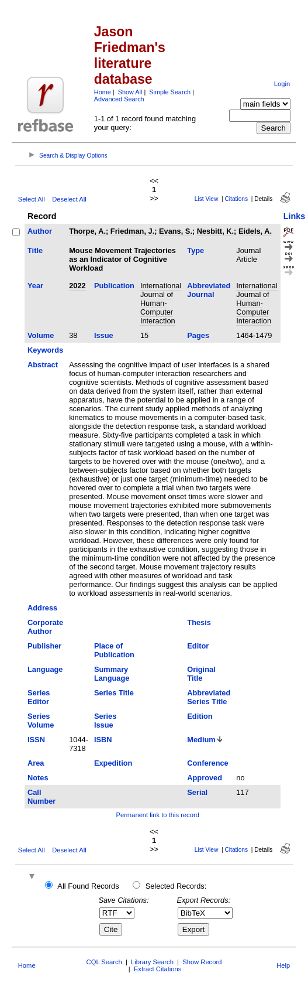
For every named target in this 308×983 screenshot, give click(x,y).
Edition (199, 716)
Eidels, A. (255, 231)
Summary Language (111, 673)
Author (39, 231)
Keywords (45, 350)
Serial (197, 792)
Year (35, 285)
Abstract (42, 364)
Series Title (114, 692)
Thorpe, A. (87, 231)
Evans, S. (175, 231)
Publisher (44, 645)
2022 (77, 285)
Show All (130, 91)
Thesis (199, 622)
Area (35, 763)
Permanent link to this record (157, 814)
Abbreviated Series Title (208, 697)
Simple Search (170, 91)
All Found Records (88, 886)
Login (282, 83)
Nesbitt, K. (215, 231)
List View (207, 199)
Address (42, 607)
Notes (38, 777)
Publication (114, 285)
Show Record (202, 961)
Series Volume (40, 720)
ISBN (103, 739)
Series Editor (38, 697)
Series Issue (105, 720)
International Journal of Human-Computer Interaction (160, 303)
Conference (207, 763)
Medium (201, 739)
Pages (198, 335)
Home (102, 91)
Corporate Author (45, 627)
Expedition (113, 763)
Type (195, 250)
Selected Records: (176, 886)
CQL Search (104, 961)
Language (45, 669)
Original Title (201, 673)
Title (35, 250)
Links (294, 216)
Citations (236, 199)
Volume (40, 335)
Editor (198, 645)
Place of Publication (114, 650)
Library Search (152, 961)
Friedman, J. (132, 231)
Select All (31, 199)
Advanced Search (119, 99)
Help (283, 965)
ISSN (36, 739)
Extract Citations (157, 968)
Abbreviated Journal (208, 290)
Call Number (41, 796)
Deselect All (69, 199)
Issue (103, 335)
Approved (204, 777)
